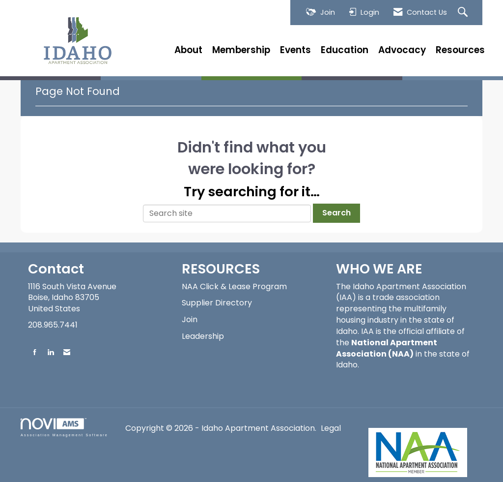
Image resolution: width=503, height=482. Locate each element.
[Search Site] (464, 12)
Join (189, 319)
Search (336, 212)
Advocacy (402, 50)
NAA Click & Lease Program (234, 286)
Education (344, 50)
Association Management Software (64, 427)
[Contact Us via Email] (66, 352)
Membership (241, 50)
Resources (460, 50)
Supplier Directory (217, 302)
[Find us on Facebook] (35, 352)
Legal (331, 428)
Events (295, 50)
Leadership (203, 336)
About (188, 50)
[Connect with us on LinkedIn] (50, 352)
